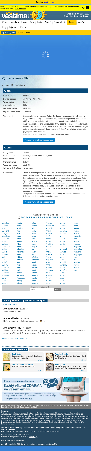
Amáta (34, 273)
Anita (48, 262)
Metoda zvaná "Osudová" (23, 364)
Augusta (77, 244)
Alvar (34, 252)
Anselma (49, 270)
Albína (19, 257)
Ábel (4, 228)
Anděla (48, 239)
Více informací (20, 9)
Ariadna (63, 231)
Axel (75, 270)
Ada (4, 241)
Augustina (78, 249)
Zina (76, 16)
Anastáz (49, 223)
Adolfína (5, 267)
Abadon (5, 223)
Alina (34, 233)
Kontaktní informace (8, 405)
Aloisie (34, 241)
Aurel (76, 260)
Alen (18, 265)
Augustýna (78, 254)
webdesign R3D (14, 444)
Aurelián (77, 262)
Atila (75, 239)
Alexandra (21, 278)
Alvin (34, 254)
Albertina (20, 249)
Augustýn (77, 252)
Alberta (19, 247)
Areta (62, 228)
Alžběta (35, 257)
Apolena (49, 281)
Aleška (19, 273)
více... (40, 360)
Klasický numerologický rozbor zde (39, 140)
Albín (19, 254)
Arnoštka (63, 270)
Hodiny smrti (60, 364)
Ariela (62, 239)
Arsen (62, 278)
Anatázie (49, 228)
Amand (34, 265)
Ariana (63, 233)
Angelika (49, 260)
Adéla (4, 252)
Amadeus (35, 260)
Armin (62, 254)
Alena (19, 267)
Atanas (76, 231)
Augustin (77, 247)
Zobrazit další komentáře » (14, 338)
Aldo (18, 262)
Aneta (48, 252)
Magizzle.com (49, 2)
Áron (62, 273)
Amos (34, 281)
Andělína (49, 244)
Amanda (35, 267)
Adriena (5, 275)
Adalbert (5, 244)
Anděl (48, 236)
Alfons (19, 283)
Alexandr (20, 275)
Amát (34, 270)
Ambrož (35, 275)
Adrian (5, 270)
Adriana (5, 273)
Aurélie (76, 265)
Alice (34, 228)
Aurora (76, 267)
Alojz (34, 244)
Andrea (49, 247)
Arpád (62, 275)
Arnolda (63, 265)
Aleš (18, 270)
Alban (19, 239)
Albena (19, 241)
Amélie (34, 278)
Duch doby (16, 354)
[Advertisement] (45, 55)
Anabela (35, 283)
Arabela (49, 283)
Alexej (19, 281)
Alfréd (34, 223)
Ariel (62, 236)
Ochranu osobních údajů (28, 407)
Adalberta (6, 247)
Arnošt (63, 267)
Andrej (48, 249)
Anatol (48, 231)
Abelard (5, 231)
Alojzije (34, 247)
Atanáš (76, 233)
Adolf (4, 262)
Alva (33, 249)
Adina (4, 260)
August (76, 241)
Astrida (76, 228)
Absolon (5, 239)
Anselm (49, 267)
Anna (48, 265)
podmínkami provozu (82, 405)
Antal (48, 273)
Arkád (62, 244)
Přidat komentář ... (10, 305)
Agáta (4, 281)
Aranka (63, 226)
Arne (62, 260)
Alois (34, 239)
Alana (19, 236)
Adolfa (5, 265)
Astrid (76, 226)
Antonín (49, 278)
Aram (62, 223)
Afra (4, 278)
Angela (48, 257)
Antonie (49, 275)
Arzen (76, 223)
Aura (76, 257)
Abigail (5, 233)
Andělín (49, 241)
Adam (4, 249)
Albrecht (20, 260)
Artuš (62, 283)
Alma (34, 236)
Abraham (6, 236)
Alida (34, 231)
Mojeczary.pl (33, 437)
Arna (62, 257)
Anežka (49, 254)
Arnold (63, 262)
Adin (4, 257)
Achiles (19, 228)
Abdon (5, 226)
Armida (63, 252)
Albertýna (20, 252)
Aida (18, 231)
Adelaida (6, 254)
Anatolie (49, 233)
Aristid (62, 241)
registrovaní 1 (20, 440)
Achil (18, 226)
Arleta (62, 247)
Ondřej (86, 16)
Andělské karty (61, 354)
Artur (62, 281)
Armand (63, 249)
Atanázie (77, 236)
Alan (18, 233)
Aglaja (19, 223)
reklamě (28, 405)
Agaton (5, 283)
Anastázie (50, 226)
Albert (19, 244)
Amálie (34, 262)
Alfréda (34, 226)
